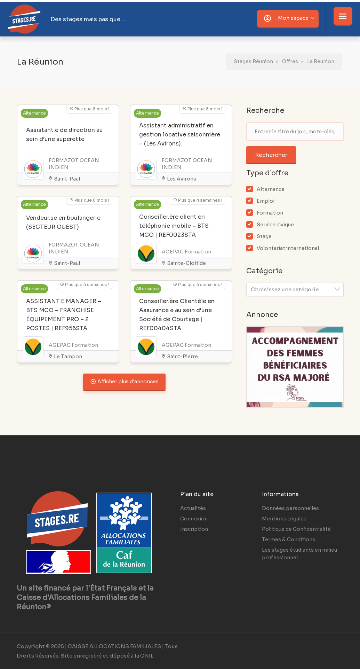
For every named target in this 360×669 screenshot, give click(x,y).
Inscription (194, 529)
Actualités (193, 508)
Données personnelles (290, 508)
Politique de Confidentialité (296, 529)
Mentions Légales (284, 519)
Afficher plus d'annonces (124, 381)
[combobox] (295, 289)
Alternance (271, 189)
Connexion (194, 519)
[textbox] (297, 289)
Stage (264, 236)
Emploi (265, 201)
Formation (270, 213)
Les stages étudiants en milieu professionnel (299, 554)
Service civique (275, 224)
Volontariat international (288, 248)
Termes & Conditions (288, 539)
